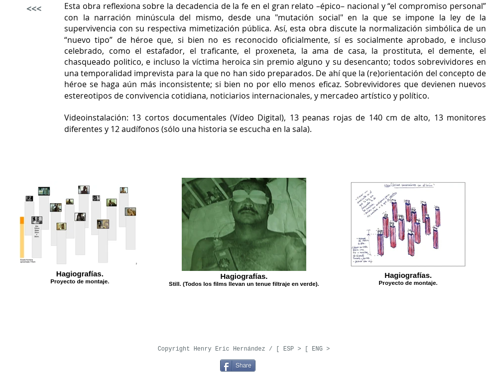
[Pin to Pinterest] (205, 365)
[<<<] (33, 8)
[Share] (237, 366)
